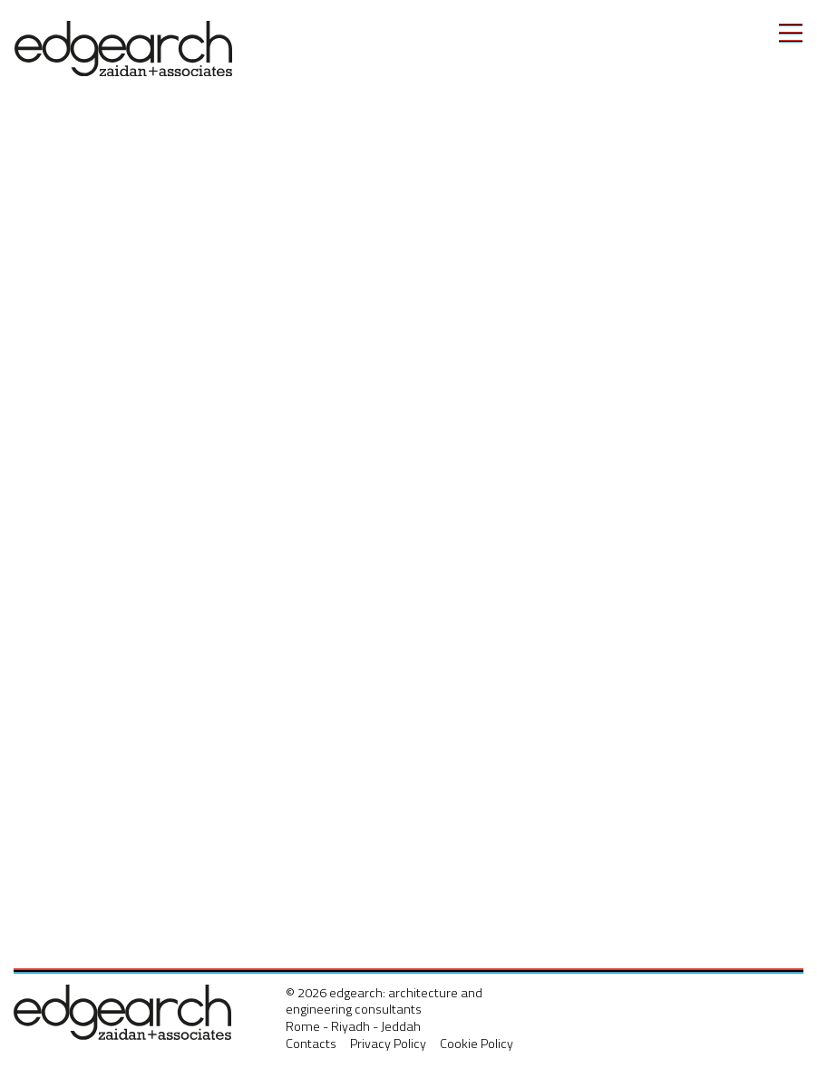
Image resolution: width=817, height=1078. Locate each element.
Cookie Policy (476, 1044)
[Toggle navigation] (790, 32)
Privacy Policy (388, 1044)
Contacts (311, 1044)
